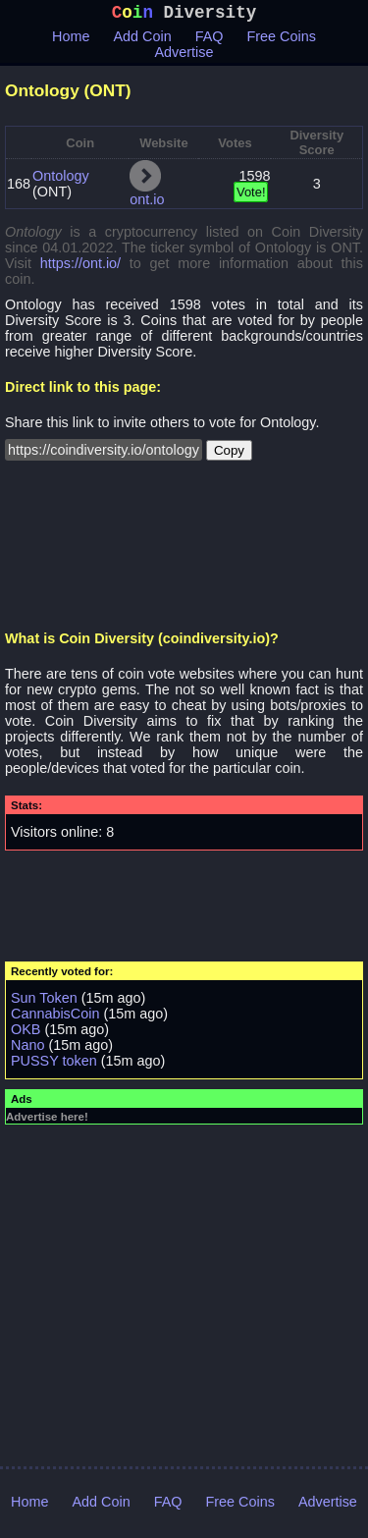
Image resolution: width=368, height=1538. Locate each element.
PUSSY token (54, 1064)
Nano (27, 1049)
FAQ (209, 40)
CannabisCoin (55, 1017)
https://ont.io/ (80, 267)
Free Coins (281, 40)
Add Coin (143, 40)
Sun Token (44, 1002)
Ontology (60, 180)
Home (70, 40)
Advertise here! (47, 1120)
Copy (229, 454)
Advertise (184, 56)
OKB (25, 1033)
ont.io (147, 203)
